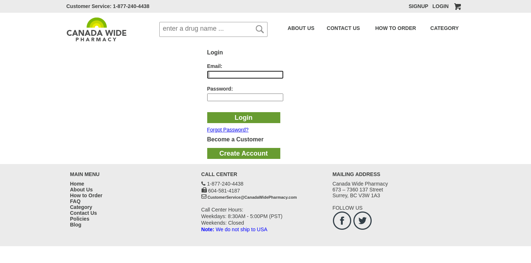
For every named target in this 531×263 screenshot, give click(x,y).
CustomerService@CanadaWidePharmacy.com (252, 197)
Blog (75, 225)
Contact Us (83, 213)
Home (77, 184)
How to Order (86, 195)
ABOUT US (298, 28)
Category (81, 207)
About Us (81, 190)
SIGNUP (418, 6)
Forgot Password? (228, 130)
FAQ (441, 28)
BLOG (455, 28)
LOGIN (440, 6)
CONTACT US (333, 28)
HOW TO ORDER (377, 28)
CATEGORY (418, 28)
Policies (80, 219)
